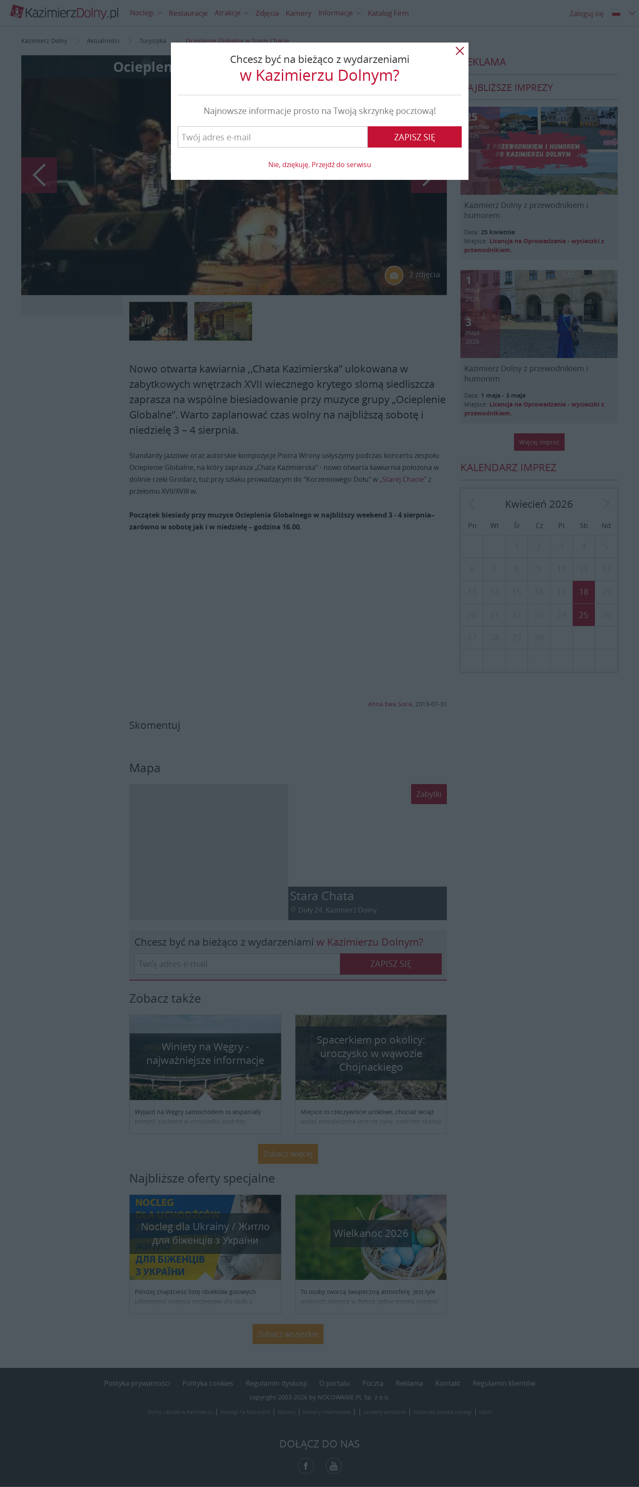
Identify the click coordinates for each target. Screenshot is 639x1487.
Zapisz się (414, 137)
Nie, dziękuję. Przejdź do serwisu (319, 164)
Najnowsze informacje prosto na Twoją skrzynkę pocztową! (320, 110)
